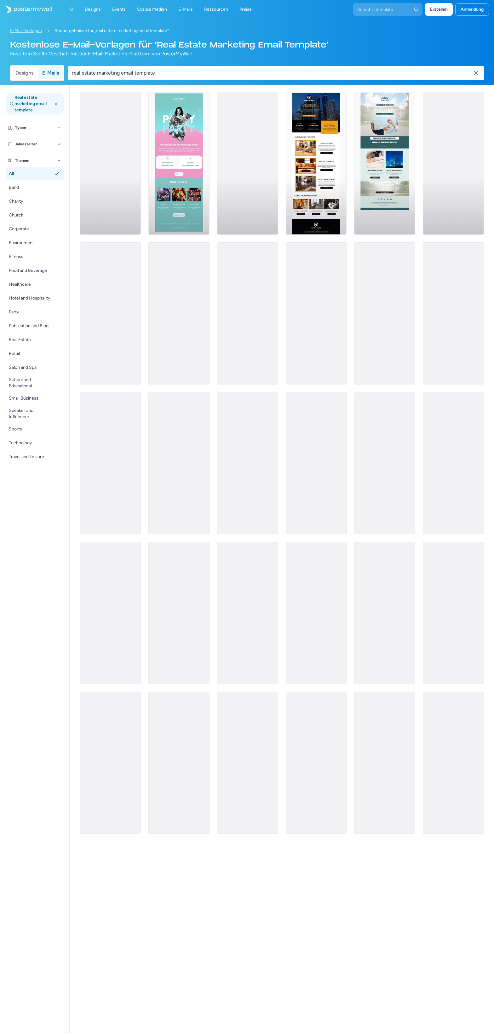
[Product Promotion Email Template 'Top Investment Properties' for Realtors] (384, 463)
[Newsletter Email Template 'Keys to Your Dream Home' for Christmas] (247, 164)
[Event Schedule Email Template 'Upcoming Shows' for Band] (453, 313)
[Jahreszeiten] (59, 144)
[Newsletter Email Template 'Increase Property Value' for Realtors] (384, 164)
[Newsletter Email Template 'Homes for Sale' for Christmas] (453, 164)
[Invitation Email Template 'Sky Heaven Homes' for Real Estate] (247, 763)
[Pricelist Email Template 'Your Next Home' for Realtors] (316, 313)
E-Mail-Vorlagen (26, 30)
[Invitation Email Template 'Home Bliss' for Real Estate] (453, 763)
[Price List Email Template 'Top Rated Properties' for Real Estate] (316, 763)
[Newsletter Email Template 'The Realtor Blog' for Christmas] (316, 463)
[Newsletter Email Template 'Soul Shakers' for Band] (316, 613)
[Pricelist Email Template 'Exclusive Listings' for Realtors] (247, 613)
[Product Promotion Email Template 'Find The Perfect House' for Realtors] (384, 313)
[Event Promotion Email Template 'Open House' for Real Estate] (110, 613)
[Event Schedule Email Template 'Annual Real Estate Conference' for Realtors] (110, 763)
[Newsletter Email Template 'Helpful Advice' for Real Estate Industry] (179, 763)
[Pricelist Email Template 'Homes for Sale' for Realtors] (179, 613)
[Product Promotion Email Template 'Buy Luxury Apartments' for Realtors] (110, 313)
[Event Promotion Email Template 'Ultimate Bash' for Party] (179, 164)
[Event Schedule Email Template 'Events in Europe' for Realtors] (453, 463)
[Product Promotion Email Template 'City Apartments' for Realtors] (316, 164)
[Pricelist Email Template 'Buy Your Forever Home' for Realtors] (110, 164)
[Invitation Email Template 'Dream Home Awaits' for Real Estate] (384, 763)
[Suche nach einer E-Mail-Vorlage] (272, 73)
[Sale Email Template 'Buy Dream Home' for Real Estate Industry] (179, 313)
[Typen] (59, 127)
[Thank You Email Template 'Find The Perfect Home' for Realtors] (453, 613)
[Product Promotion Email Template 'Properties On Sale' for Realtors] (247, 463)
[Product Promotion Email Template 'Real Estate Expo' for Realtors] (110, 463)
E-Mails (50, 73)
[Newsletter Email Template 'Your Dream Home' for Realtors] (179, 463)
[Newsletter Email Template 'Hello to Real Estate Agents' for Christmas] (247, 313)
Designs (24, 73)
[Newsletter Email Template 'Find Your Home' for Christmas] (384, 613)
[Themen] (59, 160)
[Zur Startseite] (26, 9)
